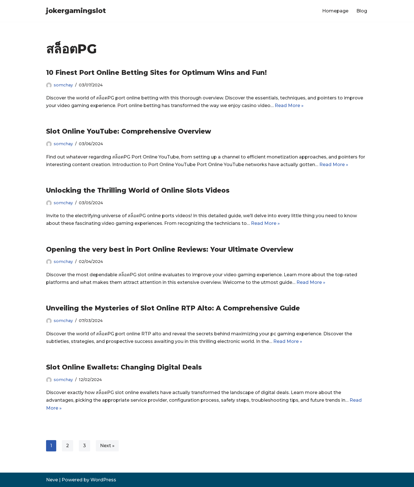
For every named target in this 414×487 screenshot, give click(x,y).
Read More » (289, 105)
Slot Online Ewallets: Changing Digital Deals (124, 367)
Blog (361, 11)
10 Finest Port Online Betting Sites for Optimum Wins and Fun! (156, 73)
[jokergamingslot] (76, 11)
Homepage (335, 11)
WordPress (103, 479)
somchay (63, 85)
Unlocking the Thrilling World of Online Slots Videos (137, 190)
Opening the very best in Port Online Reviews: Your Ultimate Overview (169, 249)
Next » (107, 445)
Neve (52, 479)
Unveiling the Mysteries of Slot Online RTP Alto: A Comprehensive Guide (173, 308)
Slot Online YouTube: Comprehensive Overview (128, 131)
